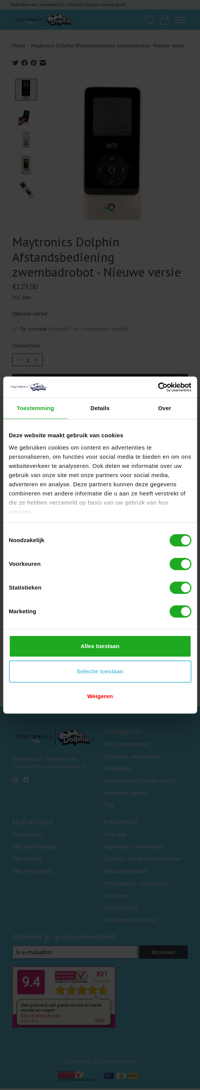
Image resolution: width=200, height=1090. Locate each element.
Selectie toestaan (100, 671)
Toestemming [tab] (35, 408)
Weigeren (100, 696)
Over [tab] (164, 408)
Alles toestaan (100, 646)
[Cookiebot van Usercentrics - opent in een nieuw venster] (157, 387)
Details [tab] (100, 408)
